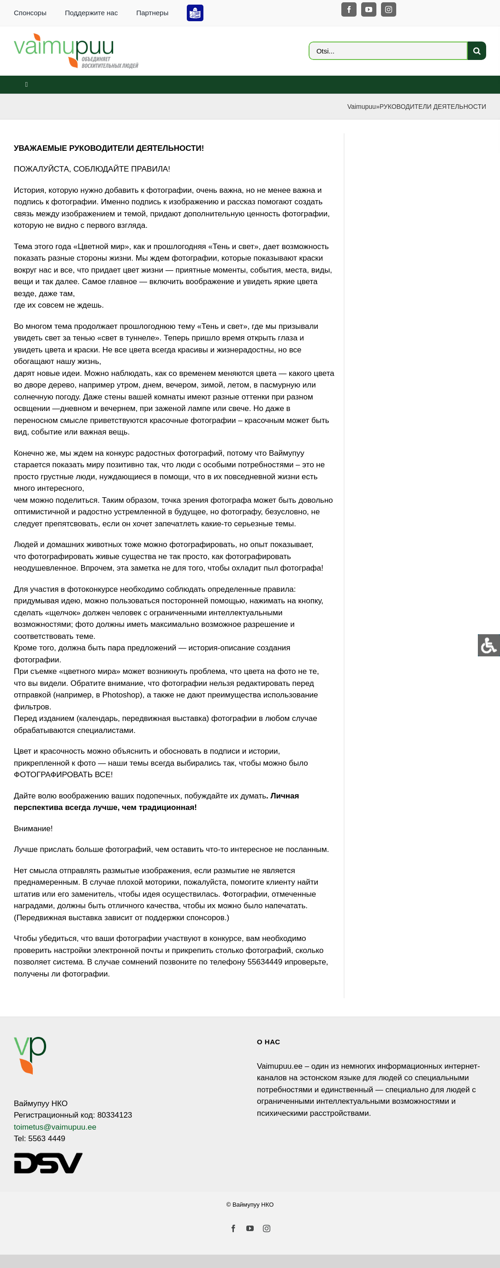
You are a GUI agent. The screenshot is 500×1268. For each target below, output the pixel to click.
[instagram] (388, 9)
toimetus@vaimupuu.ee (55, 1127)
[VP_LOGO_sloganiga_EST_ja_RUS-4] (76, 37)
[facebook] (349, 9)
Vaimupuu (361, 106)
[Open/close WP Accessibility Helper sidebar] (489, 645)
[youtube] (368, 9)
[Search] (477, 51)
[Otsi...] (388, 51)
